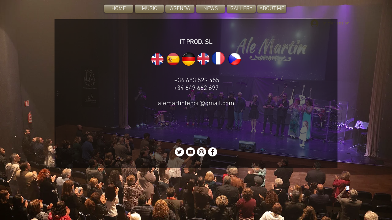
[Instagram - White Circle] (201, 151)
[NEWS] (210, 9)
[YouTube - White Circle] (190, 151)
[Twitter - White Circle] (179, 151)
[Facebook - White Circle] (212, 151)
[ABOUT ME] (271, 9)
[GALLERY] (241, 9)
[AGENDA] (179, 9)
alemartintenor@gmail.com (196, 103)
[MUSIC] (149, 9)
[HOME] (118, 9)
